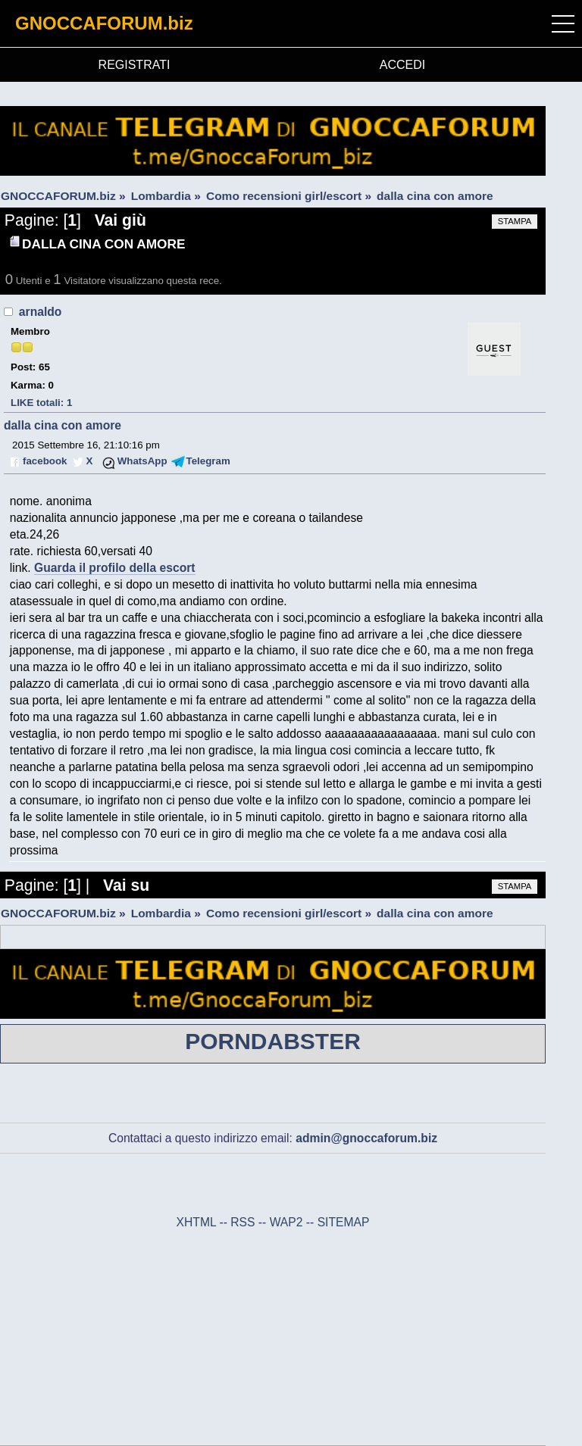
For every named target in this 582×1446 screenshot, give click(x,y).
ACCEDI (402, 64)
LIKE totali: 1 (41, 402)
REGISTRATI (135, 64)
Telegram (208, 461)
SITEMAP (344, 1222)
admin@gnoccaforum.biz (366, 1138)
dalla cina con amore (62, 425)
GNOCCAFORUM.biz (104, 23)
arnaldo (40, 311)
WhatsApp (142, 461)
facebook (45, 461)
